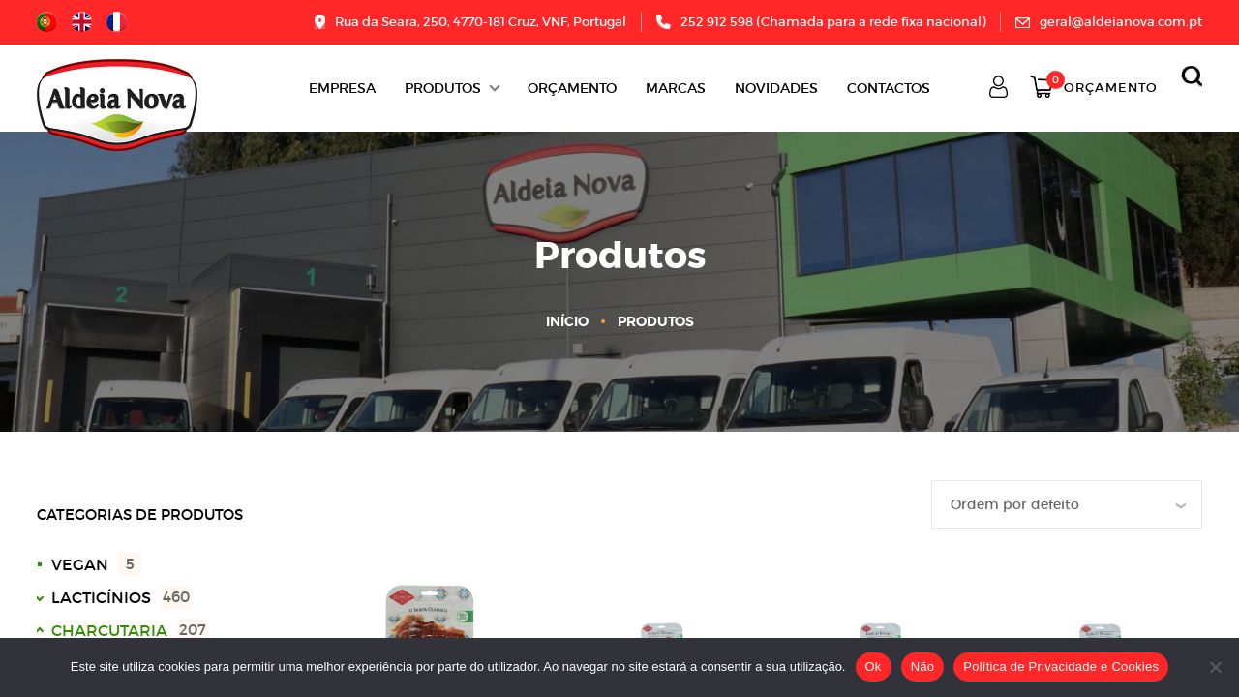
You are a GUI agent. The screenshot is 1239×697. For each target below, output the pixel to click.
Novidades (776, 88)
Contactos (888, 88)
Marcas (676, 88)
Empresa (342, 88)
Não (923, 666)
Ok (873, 666)
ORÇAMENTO (572, 88)
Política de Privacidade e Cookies (1061, 666)
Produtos (443, 88)
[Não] (1214, 667)
